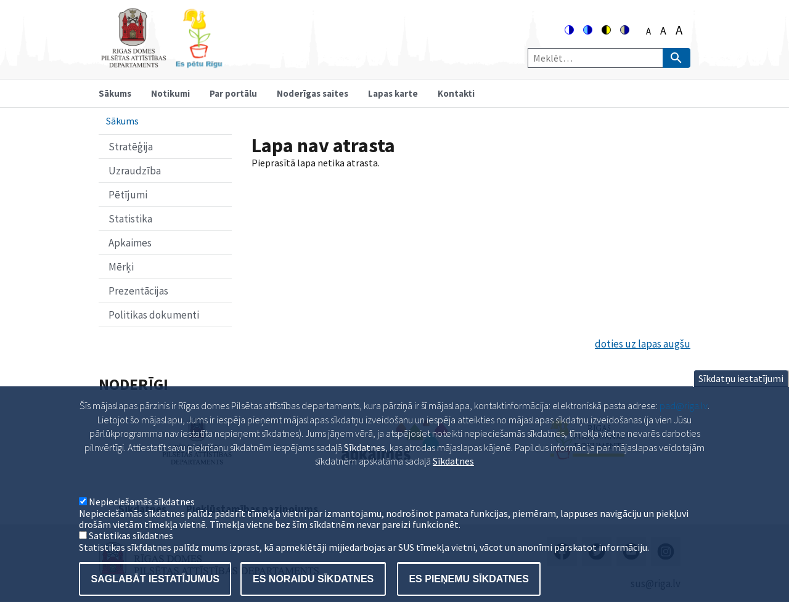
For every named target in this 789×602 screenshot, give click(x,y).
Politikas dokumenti (153, 315)
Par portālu (233, 93)
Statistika (130, 219)
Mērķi (121, 267)
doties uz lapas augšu (642, 344)
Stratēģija (130, 146)
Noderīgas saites (312, 93)
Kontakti (456, 93)
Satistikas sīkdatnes (131, 550)
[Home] (161, 62)
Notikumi (170, 93)
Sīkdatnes (453, 475)
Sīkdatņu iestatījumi (740, 393)
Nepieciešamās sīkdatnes (142, 516)
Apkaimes (130, 243)
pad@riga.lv (684, 420)
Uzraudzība (134, 170)
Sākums (115, 93)
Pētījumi (127, 194)
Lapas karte (393, 93)
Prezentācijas (138, 291)
